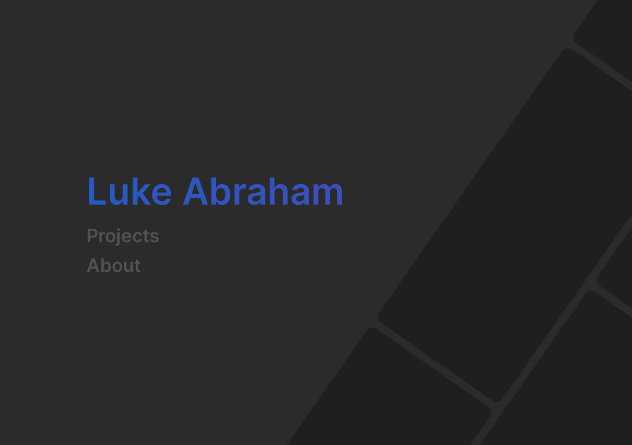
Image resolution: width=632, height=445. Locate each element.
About (113, 265)
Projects (122, 235)
